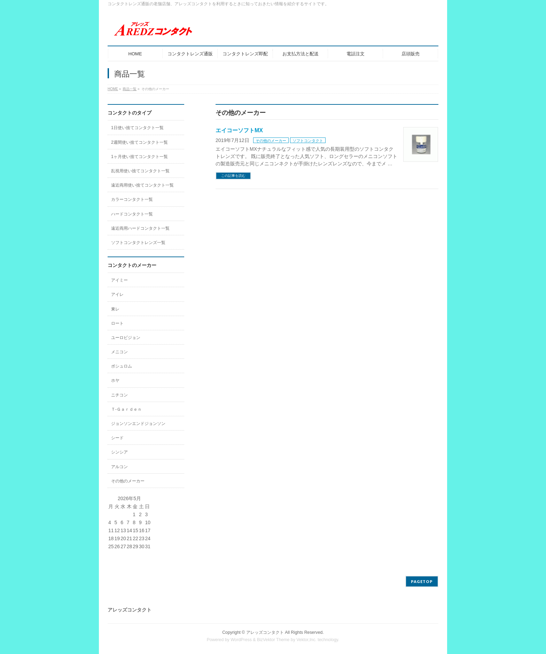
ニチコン (119, 395)
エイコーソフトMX (239, 130)
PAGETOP (422, 581)
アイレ (117, 294)
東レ (115, 309)
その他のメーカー (271, 141)
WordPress (241, 639)
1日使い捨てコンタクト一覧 (137, 127)
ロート (117, 323)
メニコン (119, 351)
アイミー (119, 280)
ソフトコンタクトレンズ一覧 (138, 242)
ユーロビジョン (125, 337)
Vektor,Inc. (306, 639)
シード (117, 437)
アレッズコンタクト (265, 632)
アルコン (119, 466)
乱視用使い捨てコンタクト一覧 (140, 170)
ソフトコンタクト (307, 141)
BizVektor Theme (273, 639)
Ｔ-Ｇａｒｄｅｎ (126, 409)
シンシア (119, 452)
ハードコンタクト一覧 (132, 214)
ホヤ (115, 380)
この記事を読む (233, 176)
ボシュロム (121, 366)
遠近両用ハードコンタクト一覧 (140, 228)
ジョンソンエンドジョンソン (138, 423)
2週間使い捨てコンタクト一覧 (139, 142)
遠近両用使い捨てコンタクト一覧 (142, 185)
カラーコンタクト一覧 (132, 199)
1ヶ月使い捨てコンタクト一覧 (139, 156)
